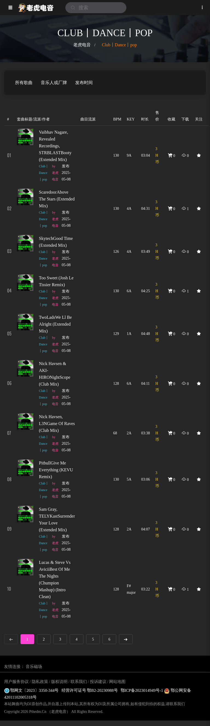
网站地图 (117, 681)
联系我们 (79, 681)
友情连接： (14, 666)
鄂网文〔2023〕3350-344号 (31, 690)
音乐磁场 (34, 666)
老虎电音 (82, 44)
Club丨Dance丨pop (119, 44)
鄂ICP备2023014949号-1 (142, 690)
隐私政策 (40, 681)
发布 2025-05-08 (66, 172)
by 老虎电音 (55, 172)
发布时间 (84, 82)
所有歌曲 (24, 82)
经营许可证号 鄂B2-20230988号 (90, 690)
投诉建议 (98, 681)
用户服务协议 (16, 681)
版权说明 (59, 681)
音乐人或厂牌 (54, 82)
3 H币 (157, 155)
